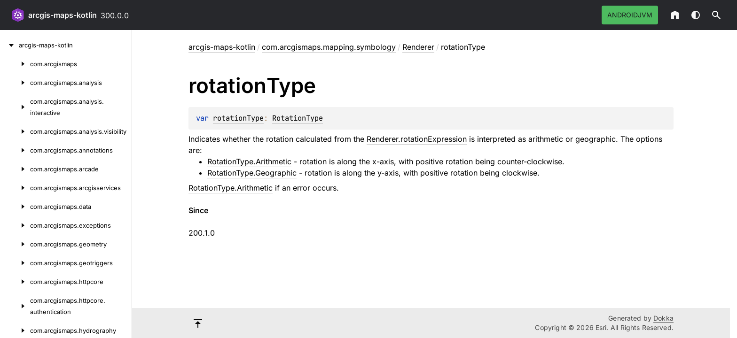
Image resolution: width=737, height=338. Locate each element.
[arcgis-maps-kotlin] (9, 45)
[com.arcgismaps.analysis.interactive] (15, 107)
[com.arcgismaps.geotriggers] (15, 263)
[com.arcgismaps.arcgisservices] (15, 187)
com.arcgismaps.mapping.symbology (329, 47)
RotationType (297, 118)
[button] (716, 15)
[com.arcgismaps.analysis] (15, 82)
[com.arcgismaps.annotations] (15, 150)
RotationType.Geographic (252, 172)
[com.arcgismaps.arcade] (15, 169)
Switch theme (695, 15)
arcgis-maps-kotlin (62, 15)
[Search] (716, 15)
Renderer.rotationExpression (417, 139)
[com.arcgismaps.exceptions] (15, 225)
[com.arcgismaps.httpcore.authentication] (15, 306)
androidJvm (629, 15)
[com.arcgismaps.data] (15, 206)
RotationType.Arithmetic (249, 161)
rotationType (238, 118)
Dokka (663, 318)
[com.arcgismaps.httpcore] (15, 281)
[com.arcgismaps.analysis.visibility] (15, 131)
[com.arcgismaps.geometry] (15, 244)
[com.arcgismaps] (15, 63)
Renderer (418, 47)
